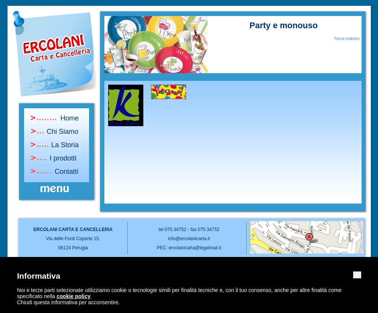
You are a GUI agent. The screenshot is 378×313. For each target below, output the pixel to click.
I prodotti (63, 158)
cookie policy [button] (74, 296)
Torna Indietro (347, 38)
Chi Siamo (62, 131)
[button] (357, 274)
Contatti (66, 171)
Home (69, 118)
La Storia (65, 145)
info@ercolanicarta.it (189, 238)
